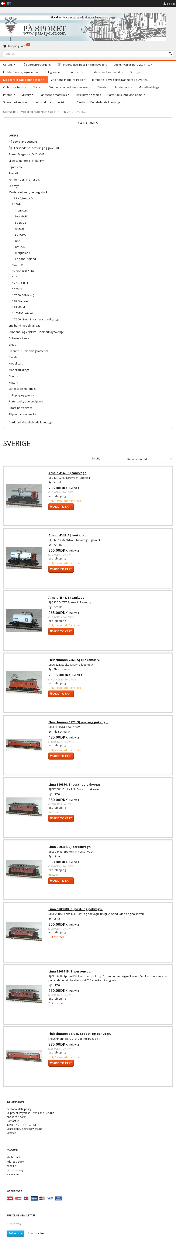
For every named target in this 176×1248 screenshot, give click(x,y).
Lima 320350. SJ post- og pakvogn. (75, 786)
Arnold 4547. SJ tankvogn (68, 536)
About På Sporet (16, 1117)
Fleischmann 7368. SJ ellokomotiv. (74, 661)
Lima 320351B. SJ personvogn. (71, 974)
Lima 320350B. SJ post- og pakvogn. (76, 912)
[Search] (170, 53)
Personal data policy (19, 1109)
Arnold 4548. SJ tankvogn (68, 599)
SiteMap (11, 1132)
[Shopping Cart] (88, 46)
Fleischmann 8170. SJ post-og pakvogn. (79, 724)
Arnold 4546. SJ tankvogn (68, 473)
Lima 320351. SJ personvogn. (70, 849)
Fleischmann (62, 670)
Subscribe (15, 1233)
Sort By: (96, 458)
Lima (57, 796)
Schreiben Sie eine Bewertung (24, 1128)
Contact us (13, 1121)
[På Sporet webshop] (83, 26)
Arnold (58, 483)
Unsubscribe (35, 1233)
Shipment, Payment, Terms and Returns (30, 1113)
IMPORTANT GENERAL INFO (23, 1125)
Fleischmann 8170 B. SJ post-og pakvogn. (80, 1037)
